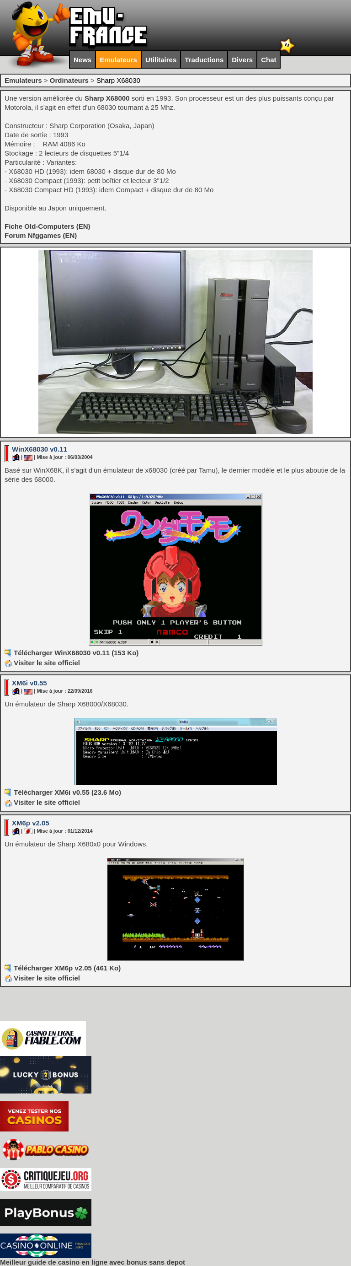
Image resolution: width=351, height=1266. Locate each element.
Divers (242, 60)
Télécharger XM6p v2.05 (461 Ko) (67, 968)
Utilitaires (160, 60)
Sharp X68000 (107, 98)
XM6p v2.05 (30, 823)
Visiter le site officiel (42, 663)
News (82, 60)
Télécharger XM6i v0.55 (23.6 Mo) (67, 792)
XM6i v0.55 (29, 683)
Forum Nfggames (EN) (41, 235)
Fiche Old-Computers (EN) (47, 226)
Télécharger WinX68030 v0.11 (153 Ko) (76, 653)
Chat (268, 60)
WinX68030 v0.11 (39, 449)
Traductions (204, 60)
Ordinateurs (69, 80)
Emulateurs (118, 60)
